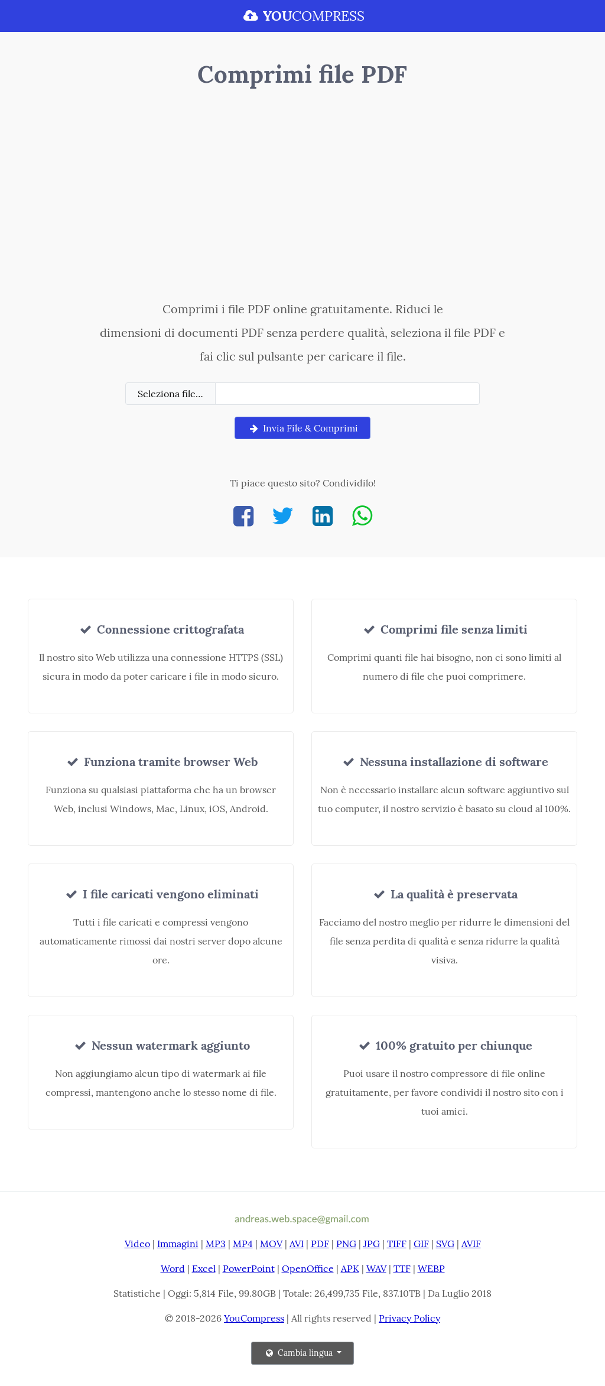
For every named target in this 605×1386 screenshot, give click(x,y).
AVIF (471, 1243)
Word (173, 1268)
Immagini (178, 1243)
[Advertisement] (302, 197)
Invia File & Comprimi (302, 428)
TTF (402, 1268)
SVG (445, 1243)
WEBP (431, 1268)
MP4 (243, 1243)
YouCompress (254, 1318)
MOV (271, 1243)
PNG (346, 1243)
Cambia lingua (299, 1353)
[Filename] (347, 393)
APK (350, 1268)
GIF (421, 1243)
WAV (376, 1268)
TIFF (396, 1243)
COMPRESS (302, 15)
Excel (204, 1268)
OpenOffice (308, 1268)
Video (137, 1243)
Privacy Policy (409, 1318)
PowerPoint (249, 1268)
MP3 (216, 1243)
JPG (371, 1243)
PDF (320, 1243)
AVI (297, 1243)
